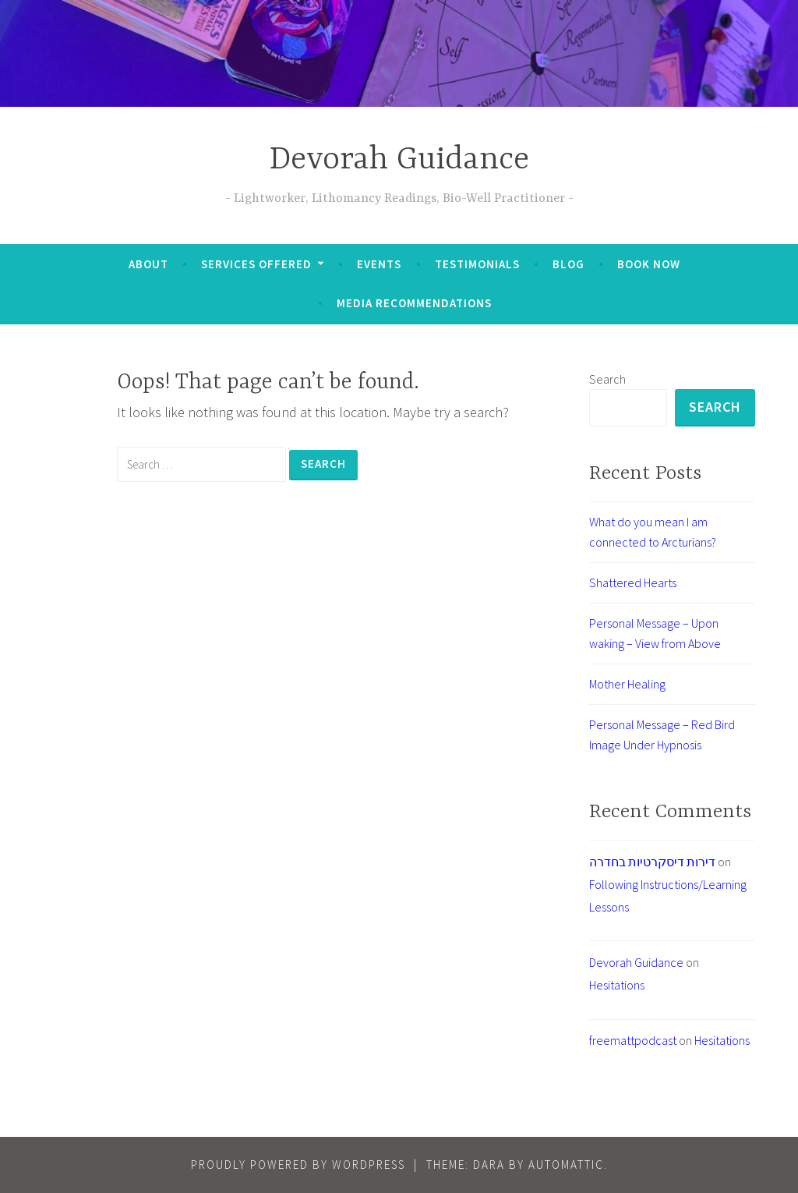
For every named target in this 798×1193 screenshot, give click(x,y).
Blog (568, 264)
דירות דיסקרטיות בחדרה (652, 861)
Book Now (648, 264)
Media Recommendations (414, 303)
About (148, 264)
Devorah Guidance (399, 160)
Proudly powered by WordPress (298, 1164)
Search (607, 379)
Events (379, 264)
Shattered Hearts (632, 582)
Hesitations (616, 985)
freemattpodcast (632, 1040)
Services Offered (256, 264)
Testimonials (477, 264)
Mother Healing (627, 684)
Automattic (566, 1164)
